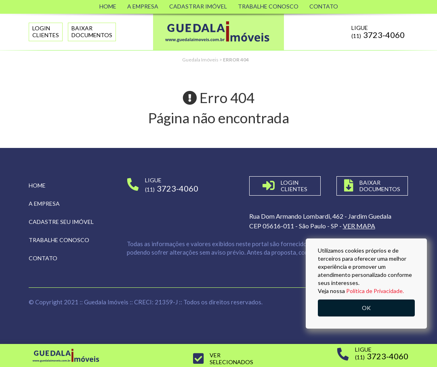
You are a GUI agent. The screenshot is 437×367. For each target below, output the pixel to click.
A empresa (44, 203)
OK (366, 307)
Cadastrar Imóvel (198, 6)
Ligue (378, 32)
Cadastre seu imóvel (61, 221)
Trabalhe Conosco (268, 6)
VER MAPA (359, 226)
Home (107, 6)
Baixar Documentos (91, 31)
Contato (323, 6)
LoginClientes (45, 31)
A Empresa (142, 6)
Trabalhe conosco (59, 239)
